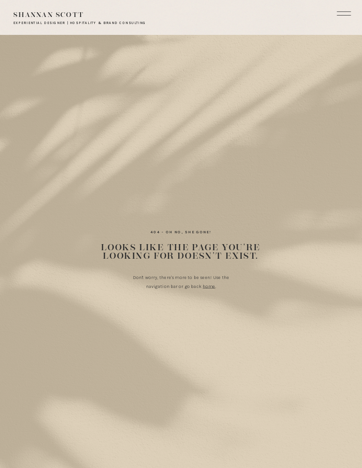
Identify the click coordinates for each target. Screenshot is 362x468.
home (209, 286)
